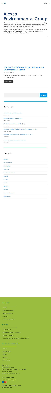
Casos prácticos (8, 162)
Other (5, 183)
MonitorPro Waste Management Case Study (15, 140)
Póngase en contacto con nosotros (11, 332)
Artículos (6, 159)
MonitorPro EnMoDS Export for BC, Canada (15, 124)
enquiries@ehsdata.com (9, 380)
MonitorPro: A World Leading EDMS (13, 118)
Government (7, 166)
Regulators (6, 186)
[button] (47, 3)
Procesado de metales (9, 173)
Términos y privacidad (8, 335)
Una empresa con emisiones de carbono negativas (16, 338)
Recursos (5, 357)
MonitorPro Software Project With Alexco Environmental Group (24, 68)
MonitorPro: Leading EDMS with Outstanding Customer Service (20, 129)
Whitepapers (7, 196)
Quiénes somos (7, 329)
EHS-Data (7, 72)
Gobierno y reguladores (9, 319)
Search (43, 95)
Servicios (6, 189)
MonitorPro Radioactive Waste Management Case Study (18, 134)
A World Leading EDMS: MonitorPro (13, 113)
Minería (6, 176)
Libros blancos (6, 360)
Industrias (6, 169)
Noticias (12, 72)
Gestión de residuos (9, 193)
